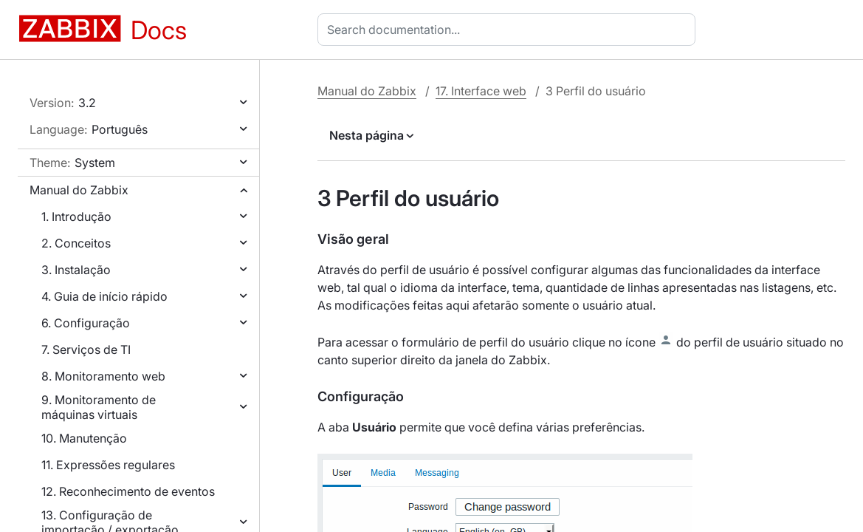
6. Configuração (85, 323)
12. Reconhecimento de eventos (128, 491)
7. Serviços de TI (86, 349)
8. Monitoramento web (103, 376)
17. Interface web (481, 90)
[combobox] (509, 30)
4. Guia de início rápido (104, 296)
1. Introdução (76, 216)
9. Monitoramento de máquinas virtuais (98, 407)
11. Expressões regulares (108, 464)
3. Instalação (76, 269)
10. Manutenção (84, 438)
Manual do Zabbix (79, 190)
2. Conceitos (76, 243)
